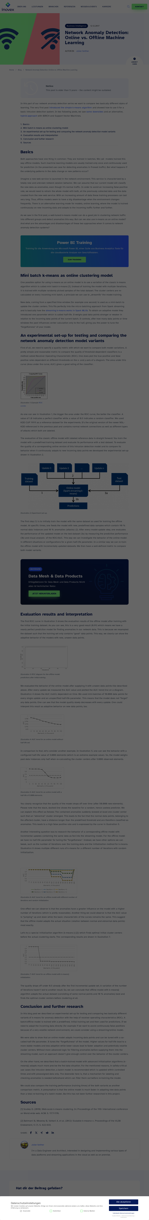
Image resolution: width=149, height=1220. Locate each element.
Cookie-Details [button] (116, 1216)
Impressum (123, 1217)
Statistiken (55, 1211)
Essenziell (25, 1211)
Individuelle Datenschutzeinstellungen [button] (123, 1213)
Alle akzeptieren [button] (123, 1202)
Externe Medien (87, 1211)
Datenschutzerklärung (128, 1216)
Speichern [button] (123, 1208)
